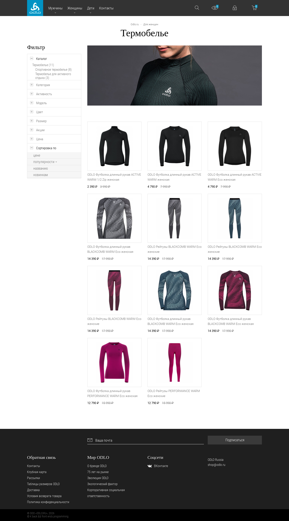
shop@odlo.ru (216, 465)
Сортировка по (46, 148)
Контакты (33, 466)
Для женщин (150, 24)
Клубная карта (37, 472)
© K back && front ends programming (47, 516)
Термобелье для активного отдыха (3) (53, 76)
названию (40, 168)
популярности (45, 162)
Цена (39, 139)
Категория (43, 85)
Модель (41, 103)
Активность (44, 94)
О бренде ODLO (97, 466)
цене (36, 155)
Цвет (39, 112)
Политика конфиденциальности (48, 502)
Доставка (33, 490)
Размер (41, 121)
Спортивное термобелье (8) (53, 70)
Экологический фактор (102, 484)
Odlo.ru (135, 24)
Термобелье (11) (43, 65)
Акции (40, 130)
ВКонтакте (161, 466)
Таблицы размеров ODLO (43, 484)
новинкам (40, 175)
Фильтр (36, 47)
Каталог (41, 59)
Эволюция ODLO (97, 478)
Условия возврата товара (44, 496)
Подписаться (234, 440)
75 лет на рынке (98, 472)
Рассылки (33, 478)
